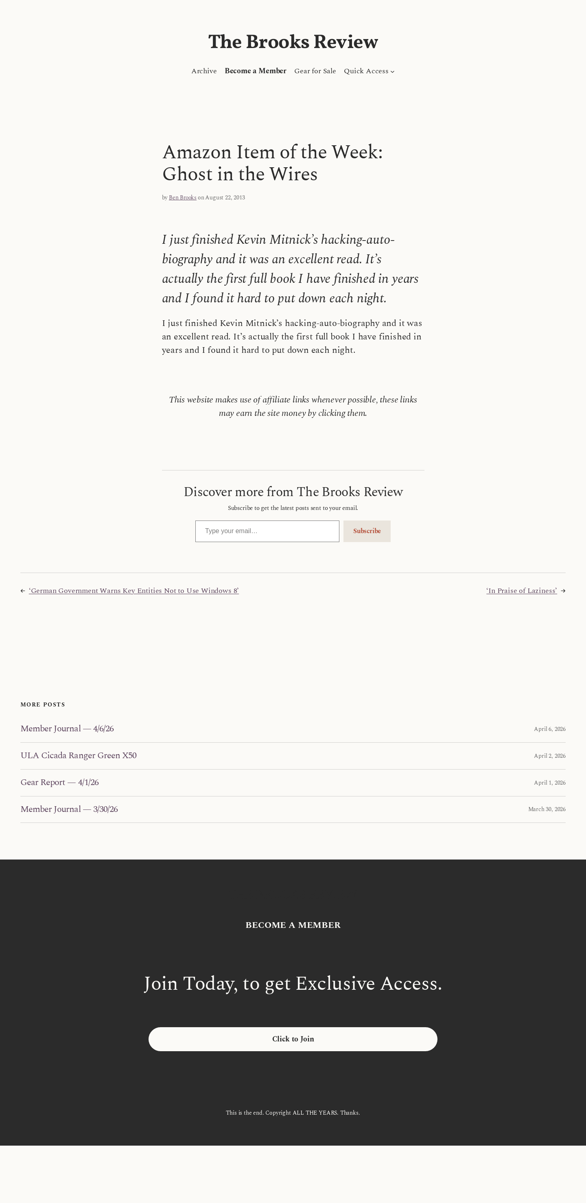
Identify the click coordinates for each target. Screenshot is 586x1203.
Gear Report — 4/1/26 (59, 783)
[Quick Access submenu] (392, 71)
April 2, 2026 (550, 756)
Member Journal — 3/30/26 (69, 810)
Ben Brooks (183, 197)
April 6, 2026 (550, 729)
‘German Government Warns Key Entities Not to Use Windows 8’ (134, 590)
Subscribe (367, 531)
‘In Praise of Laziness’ (521, 590)
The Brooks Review (293, 43)
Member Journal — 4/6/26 (67, 729)
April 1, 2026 (550, 783)
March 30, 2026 (547, 809)
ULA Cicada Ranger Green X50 (78, 756)
